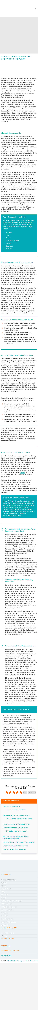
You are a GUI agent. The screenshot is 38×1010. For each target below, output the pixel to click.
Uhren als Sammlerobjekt (11, 806)
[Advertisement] (17, 35)
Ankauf (22, 472)
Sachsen (4, 916)
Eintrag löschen (6, 955)
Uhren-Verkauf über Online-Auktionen (15, 846)
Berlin (3, 886)
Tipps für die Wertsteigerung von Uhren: (19, 819)
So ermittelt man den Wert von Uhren (15, 828)
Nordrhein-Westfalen (9, 907)
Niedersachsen (6, 904)
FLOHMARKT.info (12, 961)
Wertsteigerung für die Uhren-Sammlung (16, 815)
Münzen (4, 936)
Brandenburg (6, 889)
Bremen (4, 892)
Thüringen (5, 925)
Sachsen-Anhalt (7, 919)
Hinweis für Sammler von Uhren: (16, 831)
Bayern (3, 883)
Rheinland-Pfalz (7, 910)
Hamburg (4, 895)
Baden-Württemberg (9, 880)
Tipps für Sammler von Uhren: (16, 810)
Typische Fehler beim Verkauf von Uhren (16, 824)
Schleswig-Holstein (8, 922)
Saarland (4, 913)
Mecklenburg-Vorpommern (11, 901)
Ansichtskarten (7, 933)
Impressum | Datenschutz (28, 961)
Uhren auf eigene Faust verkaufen (14, 849)
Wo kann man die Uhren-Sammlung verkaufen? (19, 842)
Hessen (3, 898)
